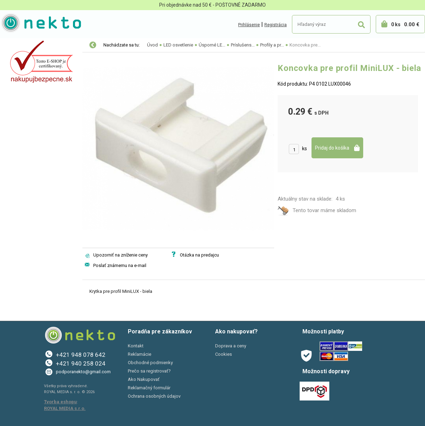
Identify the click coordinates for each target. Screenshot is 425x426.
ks (304, 148)
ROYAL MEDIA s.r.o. (65, 408)
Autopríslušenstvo (28, 75)
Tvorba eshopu (60, 401)
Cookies (223, 354)
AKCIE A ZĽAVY (23, 133)
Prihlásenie (249, 24)
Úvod (152, 45)
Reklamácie (139, 354)
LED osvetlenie (24, 45)
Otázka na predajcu (199, 255)
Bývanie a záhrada (28, 89)
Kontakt (136, 345)
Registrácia (275, 24)
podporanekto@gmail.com (83, 371)
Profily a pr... (272, 45)
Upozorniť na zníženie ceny (120, 255)
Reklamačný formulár (149, 387)
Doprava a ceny (230, 345)
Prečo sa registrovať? (149, 371)
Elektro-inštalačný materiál (37, 60)
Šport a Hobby (21, 119)
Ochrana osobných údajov (154, 396)
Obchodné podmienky (150, 362)
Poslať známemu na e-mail (119, 265)
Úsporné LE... (212, 45)
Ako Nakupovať (144, 379)
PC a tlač (17, 104)
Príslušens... (243, 45)
